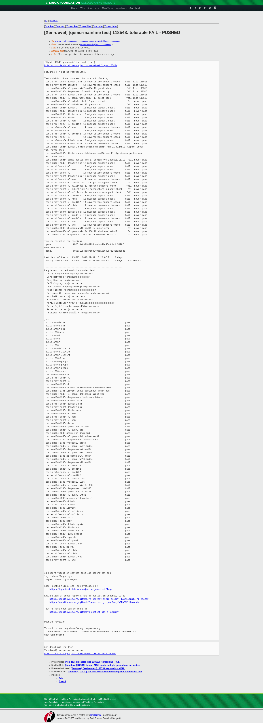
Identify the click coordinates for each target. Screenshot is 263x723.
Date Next (60, 26)
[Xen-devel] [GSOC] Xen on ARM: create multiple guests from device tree (102, 665)
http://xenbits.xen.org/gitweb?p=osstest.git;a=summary (84, 612)
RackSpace (95, 715)
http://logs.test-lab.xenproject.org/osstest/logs (81, 589)
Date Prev (49, 26)
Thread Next (86, 26)
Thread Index (111, 26)
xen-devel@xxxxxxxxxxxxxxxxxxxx (71, 41)
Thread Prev (72, 26)
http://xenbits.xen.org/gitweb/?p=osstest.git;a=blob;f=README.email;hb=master (99, 599)
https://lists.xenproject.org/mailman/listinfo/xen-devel (80, 653)
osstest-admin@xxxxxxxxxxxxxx (104, 41)
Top (46, 20)
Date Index (98, 26)
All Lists (54, 20)
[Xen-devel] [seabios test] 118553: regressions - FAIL (92, 662)
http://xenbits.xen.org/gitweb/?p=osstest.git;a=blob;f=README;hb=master (95, 602)
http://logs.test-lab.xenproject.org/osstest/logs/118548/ (80, 65)
